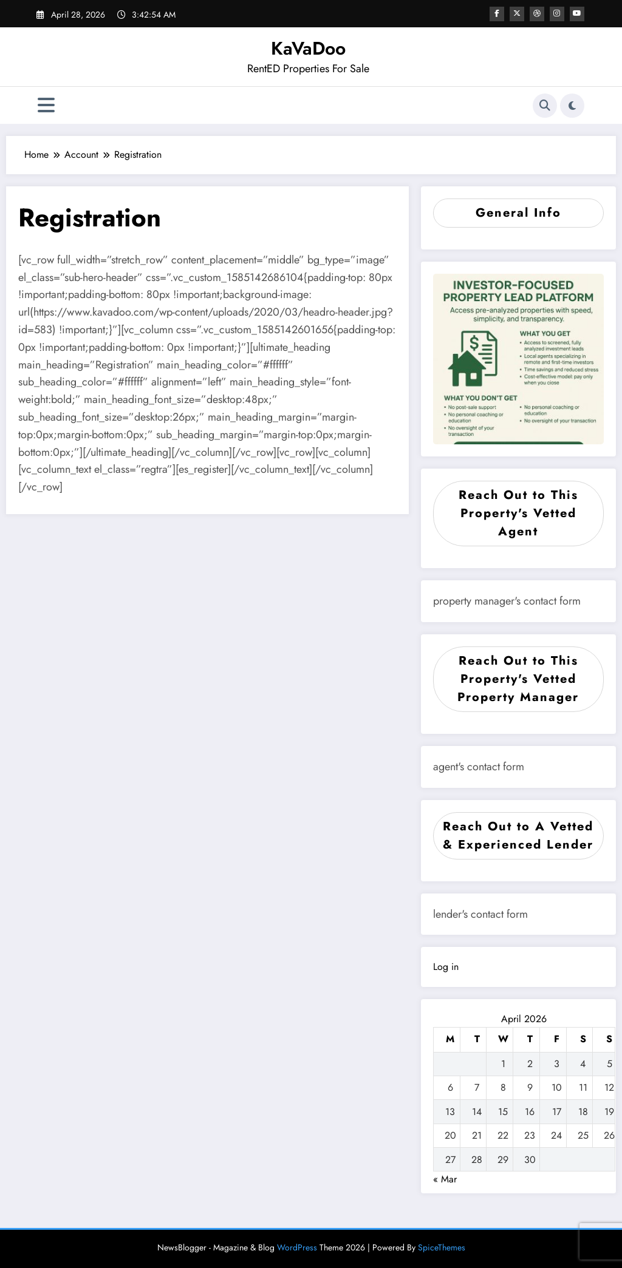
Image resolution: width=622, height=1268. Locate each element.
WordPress (297, 1247)
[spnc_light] (572, 105)
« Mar (445, 1179)
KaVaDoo (308, 48)
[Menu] (46, 105)
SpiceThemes (441, 1247)
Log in (446, 967)
